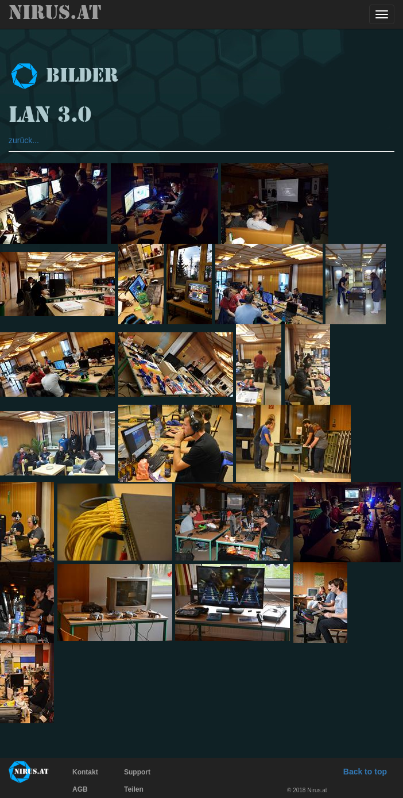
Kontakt (85, 772)
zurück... (24, 140)
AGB (80, 789)
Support (137, 772)
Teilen (134, 789)
